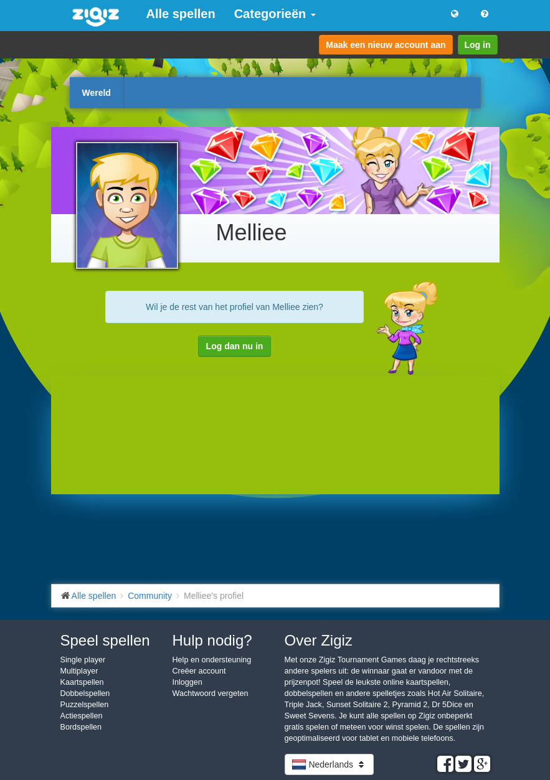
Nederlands (329, 764)
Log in (478, 45)
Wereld (96, 93)
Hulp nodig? (212, 640)
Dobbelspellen (85, 693)
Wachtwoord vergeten (211, 693)
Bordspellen (81, 727)
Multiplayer (79, 671)
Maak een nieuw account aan (385, 45)
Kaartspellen (82, 682)
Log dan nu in (234, 346)
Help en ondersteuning (212, 659)
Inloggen (187, 682)
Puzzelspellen (84, 704)
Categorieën (275, 14)
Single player (83, 659)
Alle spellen (181, 14)
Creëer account (199, 671)
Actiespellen (81, 716)
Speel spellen (105, 640)
